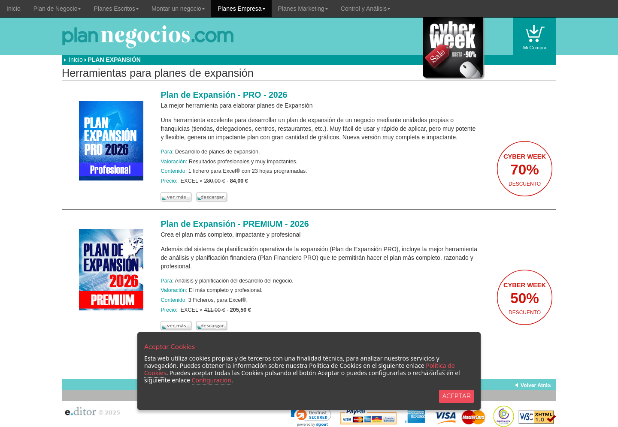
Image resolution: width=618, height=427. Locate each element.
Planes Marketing (303, 8)
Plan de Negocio (57, 8)
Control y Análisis (365, 8)
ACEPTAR (456, 396)
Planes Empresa (241, 8)
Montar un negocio (178, 8)
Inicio (13, 8)
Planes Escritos (116, 8)
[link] (311, 416)
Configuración (211, 380)
